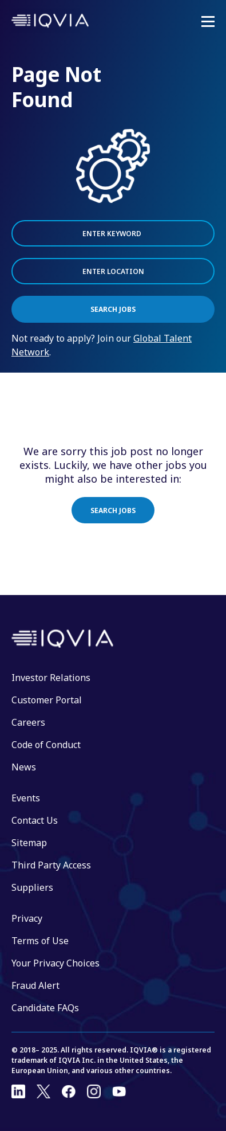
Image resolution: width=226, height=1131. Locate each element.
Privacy (26, 918)
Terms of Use (40, 940)
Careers (28, 722)
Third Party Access (51, 865)
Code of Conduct (46, 744)
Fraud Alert (35, 985)
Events (25, 798)
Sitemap (29, 842)
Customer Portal (46, 700)
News (23, 767)
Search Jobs (113, 309)
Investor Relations (50, 677)
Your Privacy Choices (55, 963)
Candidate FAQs (45, 1007)
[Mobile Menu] (208, 22)
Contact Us (34, 820)
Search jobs (113, 510)
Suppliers (32, 887)
